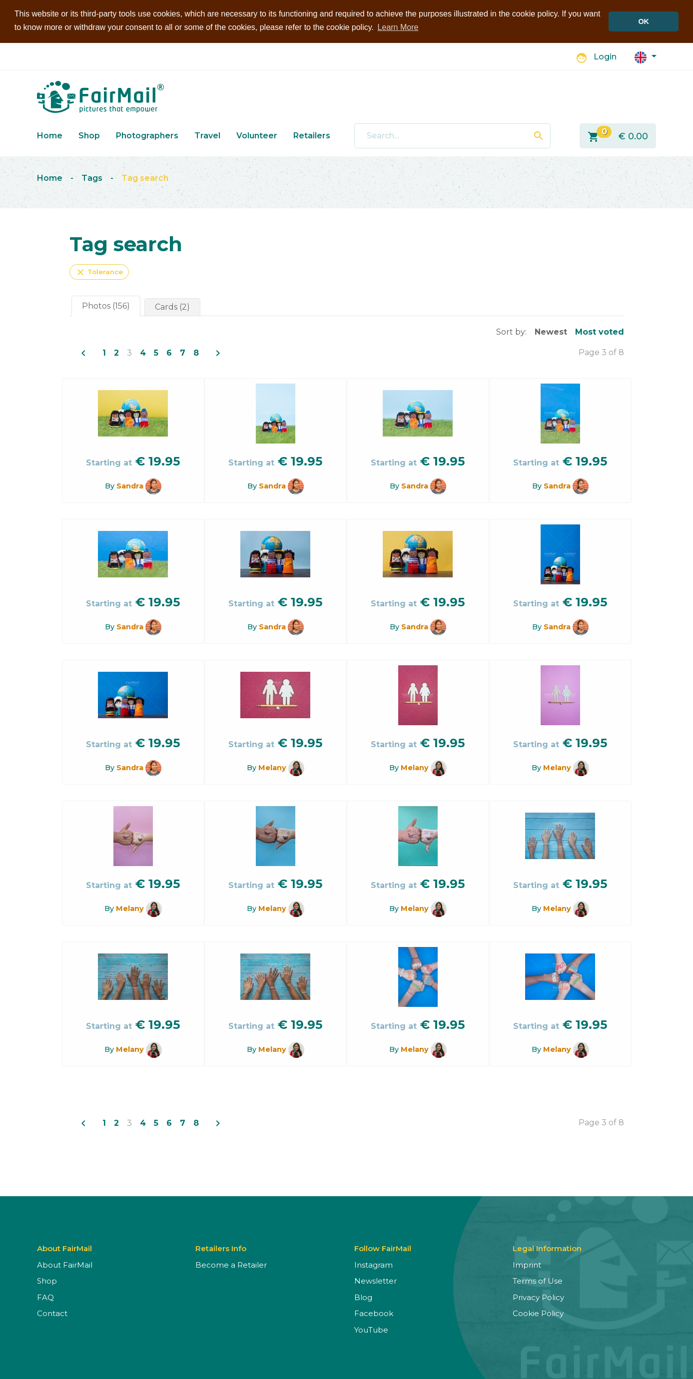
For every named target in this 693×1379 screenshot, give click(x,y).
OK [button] (643, 21)
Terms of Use (538, 1281)
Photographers (147, 135)
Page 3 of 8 (601, 352)
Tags (91, 178)
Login (605, 56)
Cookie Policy (538, 1313)
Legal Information (547, 1248)
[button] (646, 56)
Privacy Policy (538, 1297)
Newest (551, 332)
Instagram (373, 1265)
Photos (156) (106, 306)
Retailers (311, 135)
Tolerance (99, 272)
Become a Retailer (231, 1265)
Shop (89, 135)
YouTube (371, 1330)
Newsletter (375, 1281)
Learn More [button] (398, 27)
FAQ (45, 1297)
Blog (363, 1297)
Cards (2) (172, 307)
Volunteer (256, 135)
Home (49, 135)
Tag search (144, 178)
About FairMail (64, 1265)
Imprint (527, 1265)
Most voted (599, 332)
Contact (52, 1313)
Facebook (373, 1313)
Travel (207, 135)
